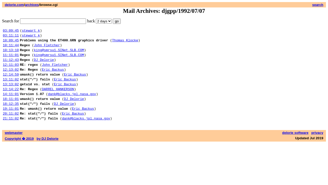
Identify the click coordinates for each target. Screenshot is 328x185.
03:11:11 (11, 36)
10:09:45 (11, 42)
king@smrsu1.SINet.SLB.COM (59, 53)
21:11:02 (11, 133)
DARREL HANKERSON (58, 99)
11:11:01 (11, 59)
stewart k (31, 31)
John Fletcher (47, 48)
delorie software (295, 147)
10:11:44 (11, 48)
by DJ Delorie (48, 153)
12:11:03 (11, 70)
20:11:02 (11, 127)
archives (32, 5)
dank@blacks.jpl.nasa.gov (72, 104)
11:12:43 (11, 65)
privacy (317, 147)
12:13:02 (11, 76)
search (317, 5)
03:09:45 (11, 31)
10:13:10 (11, 53)
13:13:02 (11, 93)
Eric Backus (53, 76)
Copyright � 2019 (19, 153)
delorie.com (14, 5)
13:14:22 (11, 99)
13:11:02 (11, 87)
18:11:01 (11, 110)
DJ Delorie (44, 65)
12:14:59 (11, 82)
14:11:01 (11, 104)
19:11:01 (11, 121)
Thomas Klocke (125, 42)
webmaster (14, 147)
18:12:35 (11, 116)
